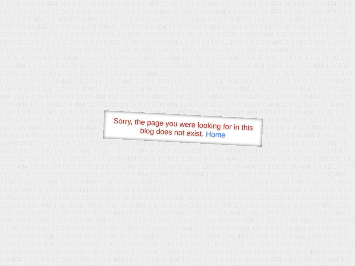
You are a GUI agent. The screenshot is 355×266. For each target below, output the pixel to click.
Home (216, 134)
